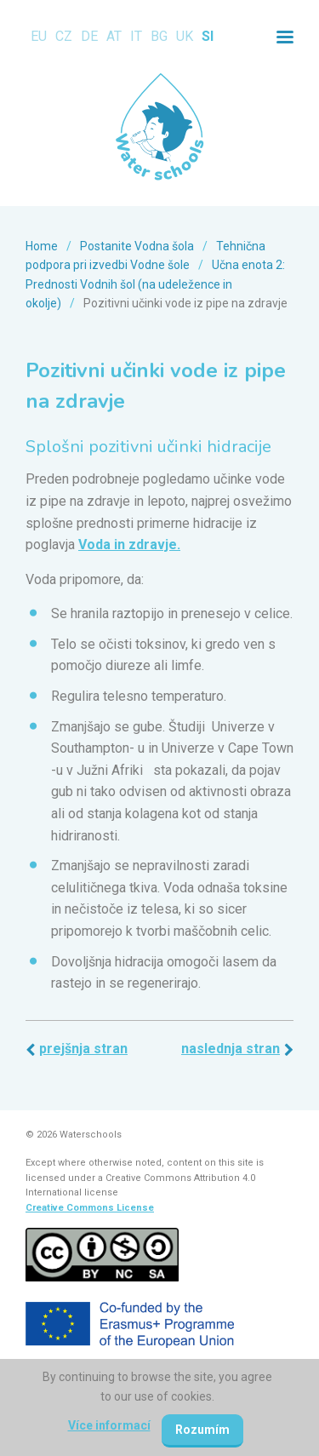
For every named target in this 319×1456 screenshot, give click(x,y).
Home (42, 246)
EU (39, 36)
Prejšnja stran (83, 1048)
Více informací (109, 1425)
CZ (63, 36)
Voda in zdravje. (129, 544)
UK (184, 36)
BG (159, 36)
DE (89, 36)
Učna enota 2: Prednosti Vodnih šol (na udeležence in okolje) (155, 284)
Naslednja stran (230, 1048)
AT (114, 36)
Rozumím (202, 1429)
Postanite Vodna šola (137, 246)
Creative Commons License (90, 1207)
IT (136, 36)
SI (208, 36)
